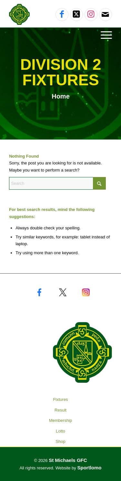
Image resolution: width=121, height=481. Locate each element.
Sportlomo (89, 467)
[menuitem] (60, 35)
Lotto (60, 431)
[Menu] (103, 35)
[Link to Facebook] (62, 14)
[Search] (57, 183)
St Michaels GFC (68, 460)
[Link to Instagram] (91, 14)
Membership (60, 420)
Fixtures (60, 399)
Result (60, 410)
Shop (60, 441)
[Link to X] (76, 14)
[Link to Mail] (105, 14)
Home (61, 96)
